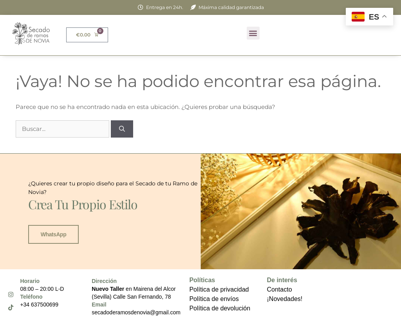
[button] (253, 33)
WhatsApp (54, 234)
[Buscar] (122, 129)
